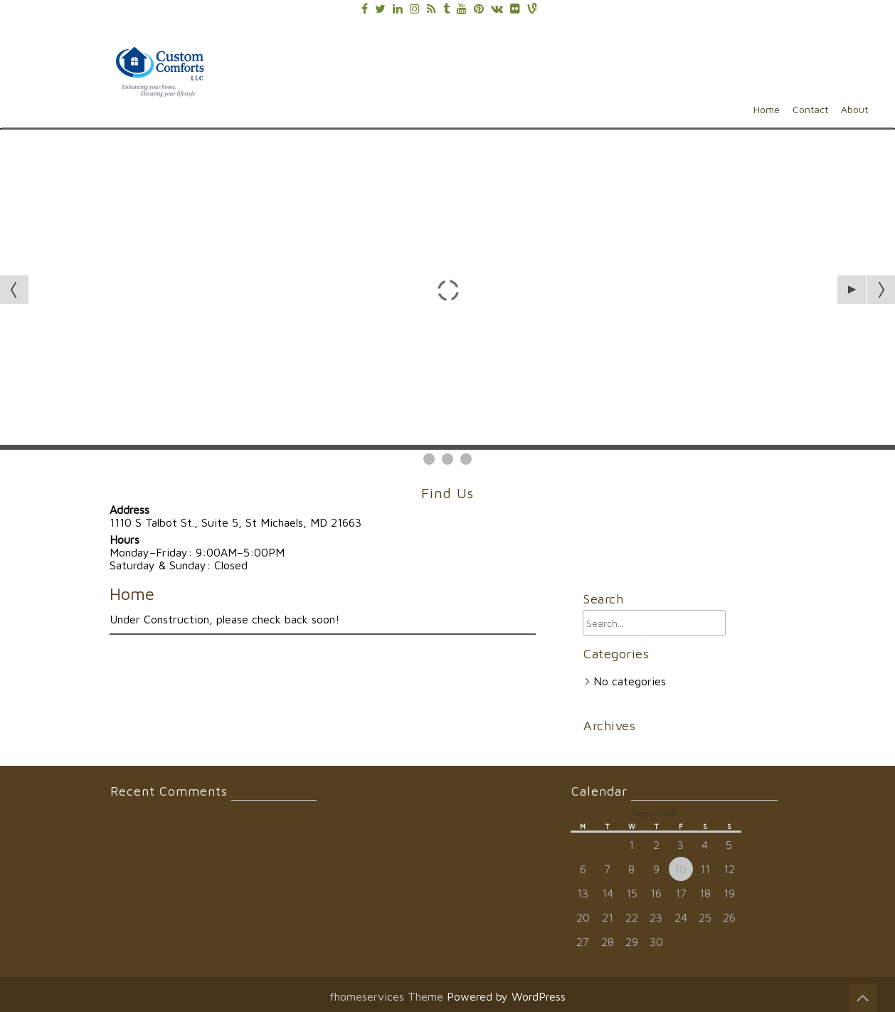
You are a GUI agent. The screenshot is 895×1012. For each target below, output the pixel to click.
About (854, 109)
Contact (810, 109)
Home (766, 109)
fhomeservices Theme (388, 996)
